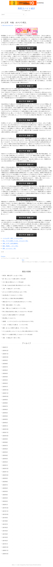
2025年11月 (5, 353)
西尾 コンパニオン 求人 (9, 248)
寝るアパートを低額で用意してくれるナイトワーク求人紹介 (18, 334)
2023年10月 (5, 435)
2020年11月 (5, 550)
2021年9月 (5, 517)
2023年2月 (5, 462)
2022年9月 (5, 478)
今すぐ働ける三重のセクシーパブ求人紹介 (13, 282)
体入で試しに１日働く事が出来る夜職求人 (13, 298)
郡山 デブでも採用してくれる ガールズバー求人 (15, 241)
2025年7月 (5, 367)
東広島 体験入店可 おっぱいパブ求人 (13, 275)
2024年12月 (5, 390)
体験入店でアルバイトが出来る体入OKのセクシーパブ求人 (17, 301)
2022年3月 (5, 498)
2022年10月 (5, 475)
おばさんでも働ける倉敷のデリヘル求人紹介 (14, 315)
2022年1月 (5, 504)
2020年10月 (5, 553)
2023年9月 (5, 439)
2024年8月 (5, 403)
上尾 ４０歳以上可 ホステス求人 (11, 288)
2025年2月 (5, 383)
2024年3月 (5, 419)
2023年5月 (5, 452)
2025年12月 (5, 350)
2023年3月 (5, 458)
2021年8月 (5, 521)
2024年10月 (5, 396)
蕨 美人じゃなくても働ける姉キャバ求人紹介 (14, 278)
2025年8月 (5, 363)
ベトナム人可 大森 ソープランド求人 (13, 238)
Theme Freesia (29, 564)
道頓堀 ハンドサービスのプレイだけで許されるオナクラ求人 (18, 321)
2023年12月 (5, 429)
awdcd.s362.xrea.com (7, 25)
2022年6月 (5, 488)
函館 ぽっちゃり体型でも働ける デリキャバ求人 (15, 328)
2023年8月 (5, 442)
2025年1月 (5, 386)
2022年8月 (5, 481)
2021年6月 (5, 527)
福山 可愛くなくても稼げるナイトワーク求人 (14, 308)
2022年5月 (5, 491)
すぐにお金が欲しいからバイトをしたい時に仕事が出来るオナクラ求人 (20, 331)
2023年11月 (5, 432)
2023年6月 (5, 449)
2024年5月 (5, 412)
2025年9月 (5, 360)
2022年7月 (5, 485)
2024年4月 (5, 416)
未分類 (2, 251)
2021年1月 (5, 544)
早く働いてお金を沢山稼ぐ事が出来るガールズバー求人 (16, 285)
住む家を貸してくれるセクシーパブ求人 (13, 295)
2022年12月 (5, 468)
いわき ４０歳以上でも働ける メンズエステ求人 (15, 324)
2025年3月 (5, 380)
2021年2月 (5, 540)
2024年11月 (5, 393)
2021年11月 (5, 511)
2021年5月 (5, 530)
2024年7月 (5, 406)
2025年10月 (5, 357)
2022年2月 (5, 501)
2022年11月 (5, 471)
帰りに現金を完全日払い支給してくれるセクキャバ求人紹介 (18, 311)
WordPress (38, 564)
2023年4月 (5, 455)
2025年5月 (5, 373)
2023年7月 (5, 445)
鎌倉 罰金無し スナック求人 (10, 246)
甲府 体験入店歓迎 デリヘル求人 (11, 305)
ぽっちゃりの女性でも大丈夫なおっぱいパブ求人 (15, 292)
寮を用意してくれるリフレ (9, 318)
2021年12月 (5, 508)
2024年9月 (5, 399)
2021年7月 (5, 524)
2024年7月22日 (18, 25)
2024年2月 (5, 422)
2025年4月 (5, 376)
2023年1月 (5, 465)
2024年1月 (5, 426)
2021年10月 (5, 514)
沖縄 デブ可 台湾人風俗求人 (10, 243)
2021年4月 (5, 534)
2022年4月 (5, 494)
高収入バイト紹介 (26, 8)
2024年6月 (5, 409)
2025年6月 (5, 370)
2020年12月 (5, 547)
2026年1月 (5, 347)
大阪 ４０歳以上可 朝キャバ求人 (11, 337)
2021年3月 (5, 537)
